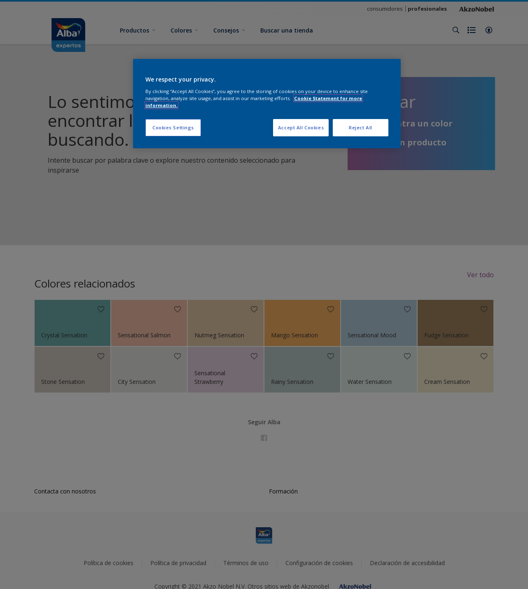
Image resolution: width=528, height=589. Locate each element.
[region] (267, 103)
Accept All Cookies (301, 127)
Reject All (360, 127)
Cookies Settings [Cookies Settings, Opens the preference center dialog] (173, 127)
